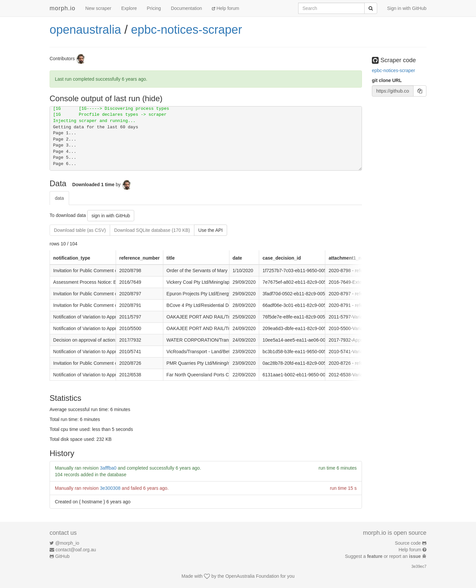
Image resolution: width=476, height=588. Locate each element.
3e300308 (110, 488)
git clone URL (387, 80)
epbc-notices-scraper (186, 29)
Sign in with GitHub (406, 8)
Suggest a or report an (383, 556)
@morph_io (67, 543)
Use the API (210, 230)
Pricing (154, 8)
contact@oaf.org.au (76, 549)
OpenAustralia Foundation (252, 576)
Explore (129, 8)
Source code (408, 543)
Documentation (186, 8)
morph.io (62, 8)
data (59, 198)
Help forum (225, 8)
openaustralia (85, 29)
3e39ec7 (418, 566)
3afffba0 (108, 468)
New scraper (98, 8)
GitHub (62, 556)
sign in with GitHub (111, 215)
